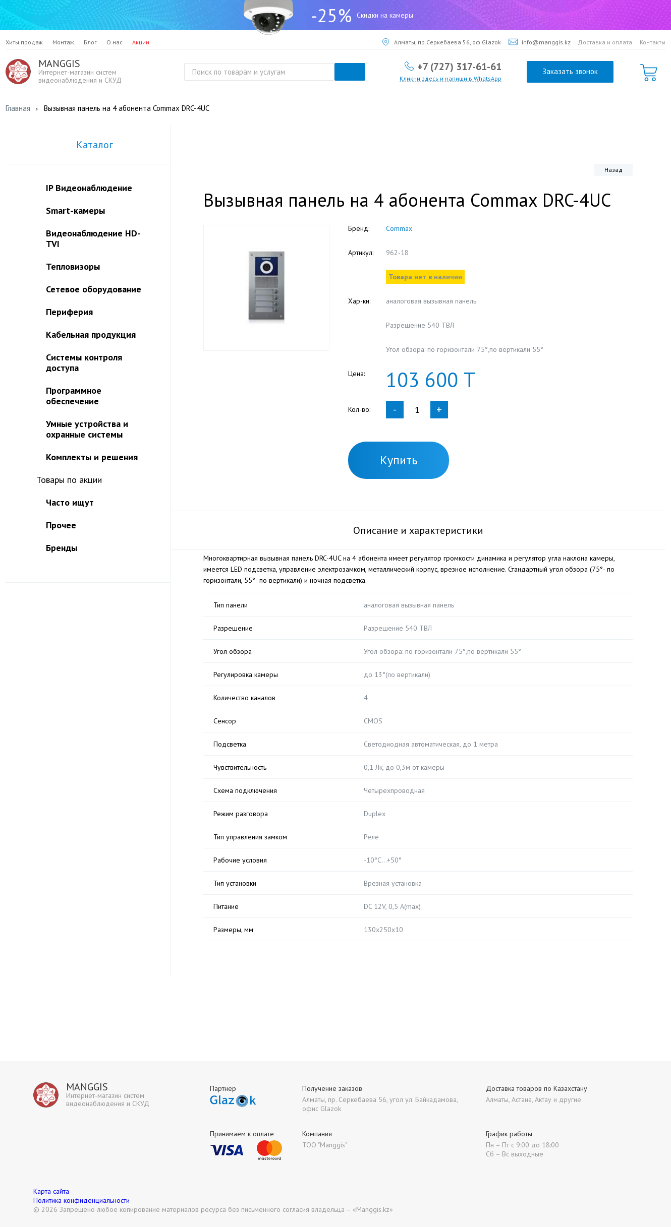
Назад (613, 169)
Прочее (61, 525)
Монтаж (63, 42)
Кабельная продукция (91, 334)
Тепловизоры (73, 266)
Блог (90, 42)
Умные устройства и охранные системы (87, 429)
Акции (140, 42)
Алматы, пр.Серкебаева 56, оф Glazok (441, 42)
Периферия (69, 311)
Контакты (652, 42)
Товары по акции (69, 479)
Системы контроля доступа (84, 362)
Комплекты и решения (92, 457)
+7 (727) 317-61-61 (459, 66)
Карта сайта (51, 1191)
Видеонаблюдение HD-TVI (93, 238)
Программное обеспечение (73, 395)
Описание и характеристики (418, 530)
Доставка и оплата (605, 42)
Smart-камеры (75, 210)
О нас (114, 42)
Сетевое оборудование (93, 289)
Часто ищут (70, 502)
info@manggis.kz (540, 42)
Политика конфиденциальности (81, 1200)
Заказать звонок (570, 71)
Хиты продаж (24, 42)
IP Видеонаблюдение (89, 187)
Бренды (61, 547)
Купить (399, 460)
